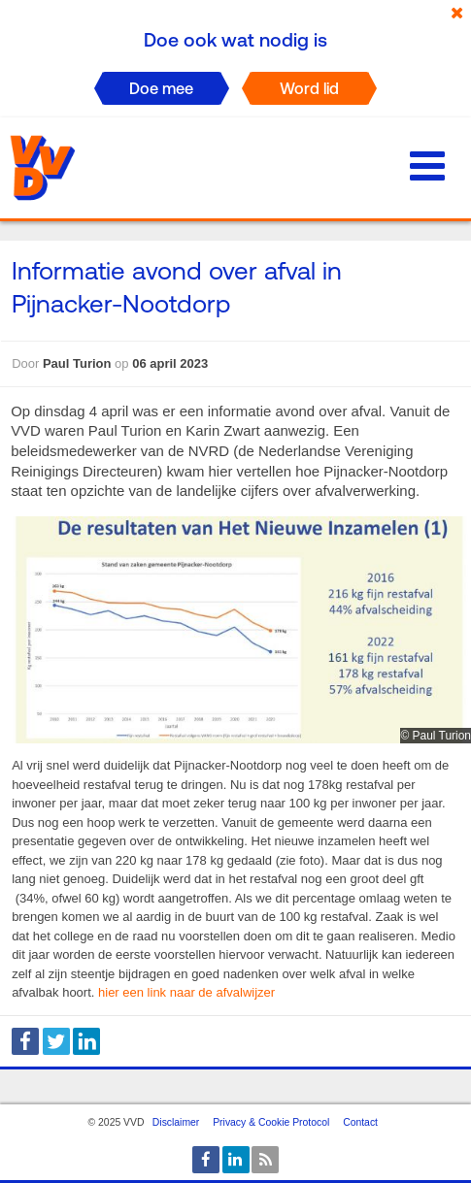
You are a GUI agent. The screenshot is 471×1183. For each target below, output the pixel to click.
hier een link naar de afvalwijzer (186, 992)
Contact (360, 1122)
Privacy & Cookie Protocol (271, 1122)
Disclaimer (176, 1122)
